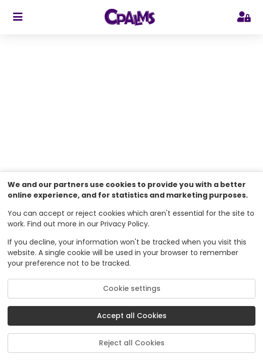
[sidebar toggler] (17, 17)
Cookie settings (132, 288)
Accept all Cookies (132, 316)
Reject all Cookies (132, 343)
